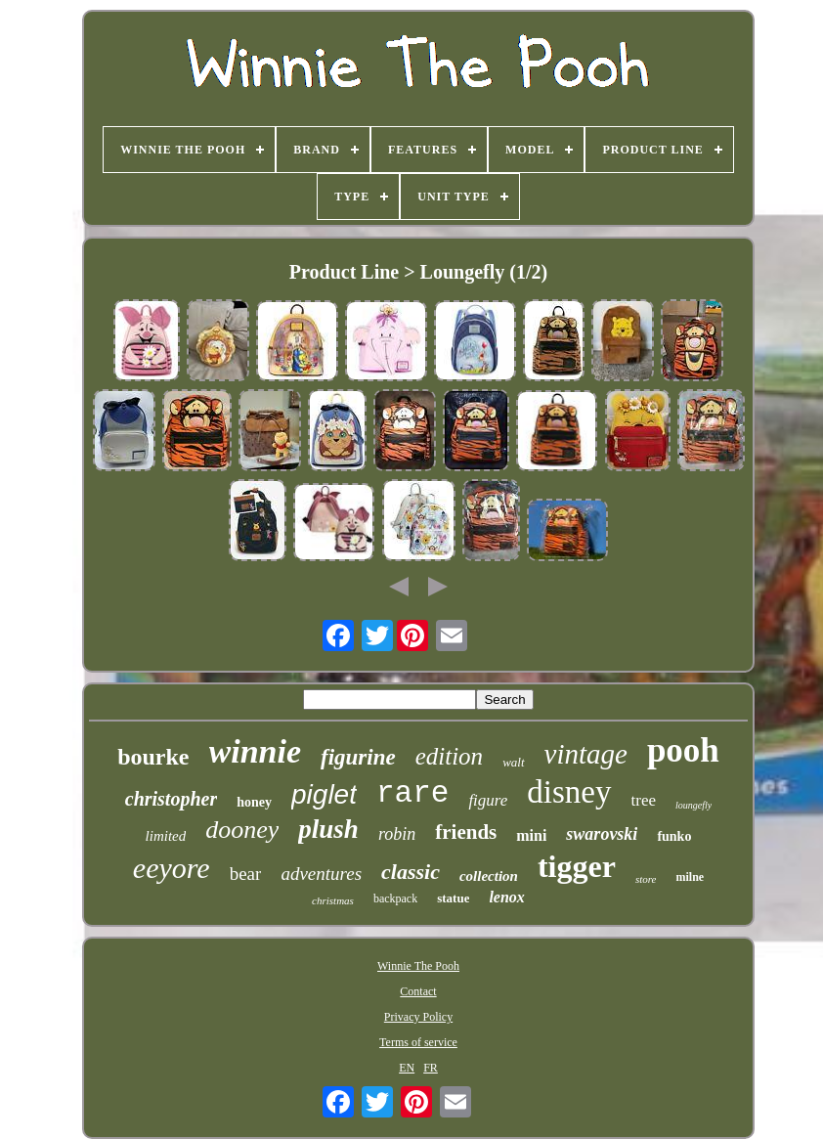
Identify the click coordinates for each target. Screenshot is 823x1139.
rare (412, 793)
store (646, 879)
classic (410, 871)
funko (674, 836)
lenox (506, 897)
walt (513, 762)
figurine (358, 757)
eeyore (171, 868)
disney (569, 792)
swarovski (601, 834)
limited (166, 836)
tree (643, 800)
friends (466, 832)
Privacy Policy (418, 1017)
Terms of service (418, 1042)
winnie (255, 751)
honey (254, 802)
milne (689, 877)
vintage (586, 753)
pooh (683, 750)
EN (406, 1067)
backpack (395, 898)
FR (430, 1067)
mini (531, 835)
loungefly (693, 805)
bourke (153, 756)
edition (449, 756)
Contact (418, 991)
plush (328, 829)
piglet (324, 794)
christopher (171, 799)
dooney (242, 829)
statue (453, 898)
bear (246, 873)
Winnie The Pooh (418, 966)
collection (488, 876)
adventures (321, 873)
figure (487, 800)
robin (396, 834)
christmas (333, 900)
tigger (577, 866)
